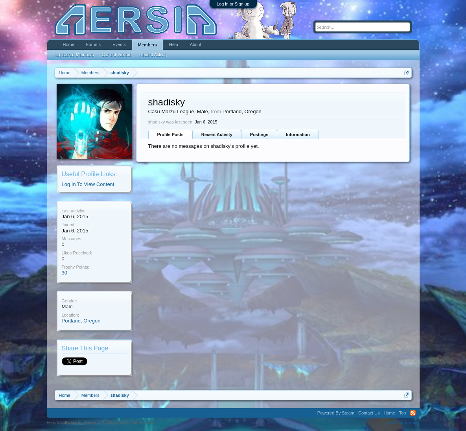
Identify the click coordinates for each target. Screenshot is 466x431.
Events (119, 44)
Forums (93, 44)
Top (402, 413)
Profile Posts (170, 134)
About (195, 44)
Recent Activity (216, 134)
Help (173, 44)
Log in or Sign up (233, 4)
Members (147, 44)
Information (298, 134)
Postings (259, 134)
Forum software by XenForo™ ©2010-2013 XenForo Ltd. (101, 422)
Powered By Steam (335, 413)
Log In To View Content (88, 184)
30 (64, 273)
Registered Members (74, 54)
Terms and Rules (403, 422)
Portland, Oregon (81, 321)
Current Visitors (117, 54)
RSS (413, 413)
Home (68, 44)
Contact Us (368, 413)
